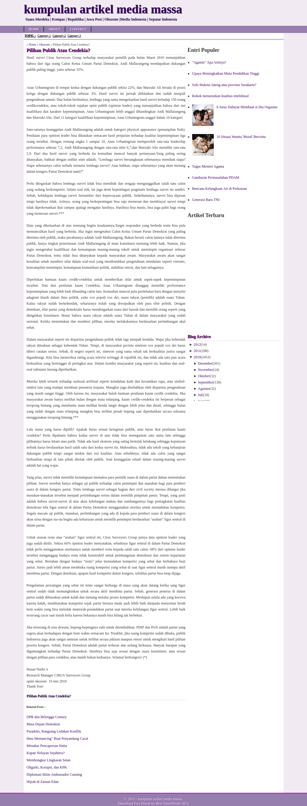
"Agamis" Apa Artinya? (209, 62)
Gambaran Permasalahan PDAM (215, 177)
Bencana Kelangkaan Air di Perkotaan (219, 189)
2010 (197, 357)
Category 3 (74, 35)
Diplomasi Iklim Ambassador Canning (54, 774)
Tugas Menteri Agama (208, 166)
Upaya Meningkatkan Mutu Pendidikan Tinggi (225, 73)
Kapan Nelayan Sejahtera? (46, 753)
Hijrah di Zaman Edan (43, 782)
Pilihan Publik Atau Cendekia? (49, 696)
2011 (197, 351)
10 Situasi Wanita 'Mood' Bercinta (241, 137)
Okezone (44, 44)
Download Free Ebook (134, 804)
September (205, 382)
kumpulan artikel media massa (160, 799)
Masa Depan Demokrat (43, 724)
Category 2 (59, 35)
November (205, 370)
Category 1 (44, 35)
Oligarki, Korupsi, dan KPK (47, 767)
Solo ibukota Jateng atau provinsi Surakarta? (224, 85)
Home (34, 29)
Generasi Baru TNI (206, 200)
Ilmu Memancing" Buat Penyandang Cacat (57, 738)
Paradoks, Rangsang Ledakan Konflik (54, 731)
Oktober (204, 376)
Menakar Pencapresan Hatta (47, 746)
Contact (78, 29)
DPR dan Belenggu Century (47, 717)
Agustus (204, 389)
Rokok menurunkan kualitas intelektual (220, 96)
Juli (200, 395)
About (54, 29)
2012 (197, 344)
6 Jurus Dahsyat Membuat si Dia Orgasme (246, 107)
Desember (205, 363)
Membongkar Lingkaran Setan (49, 760)
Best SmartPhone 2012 (172, 804)
